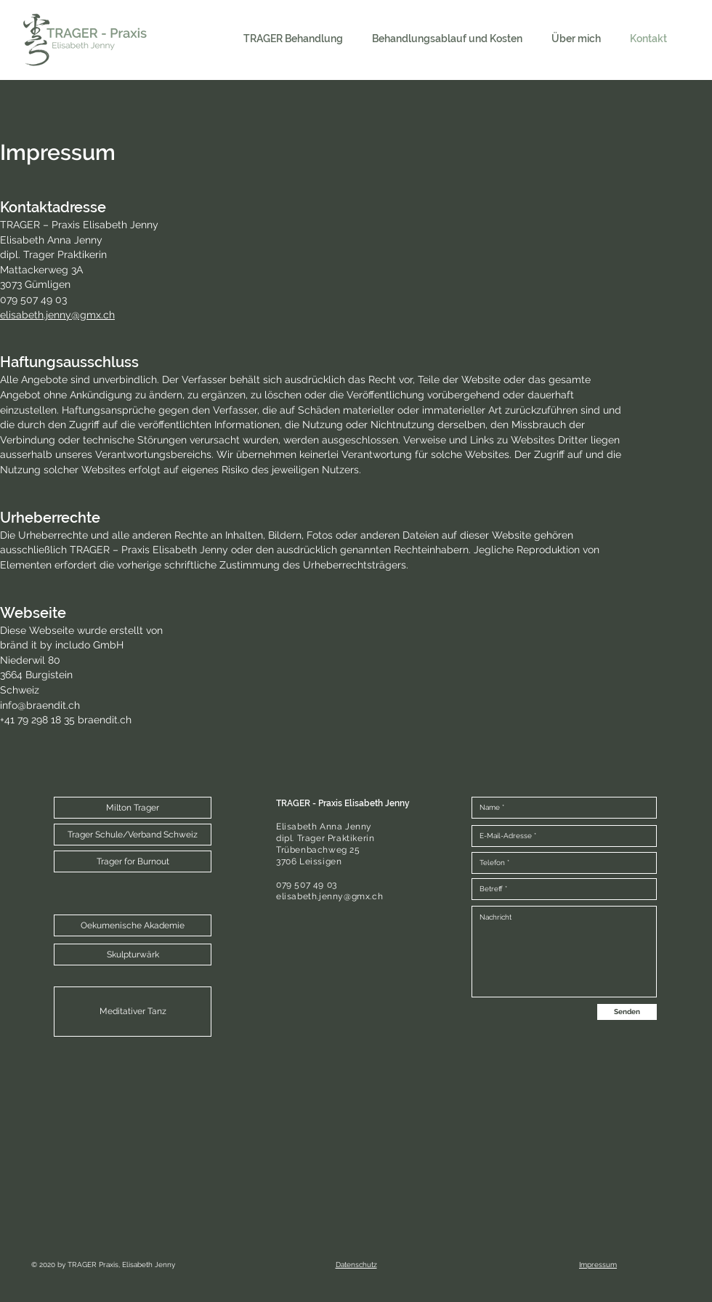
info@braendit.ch (40, 705)
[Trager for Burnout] (132, 861)
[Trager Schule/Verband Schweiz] (132, 834)
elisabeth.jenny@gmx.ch (57, 315)
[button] (132, 808)
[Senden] (627, 1012)
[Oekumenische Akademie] (132, 925)
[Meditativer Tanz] (132, 1011)
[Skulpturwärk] (132, 954)
